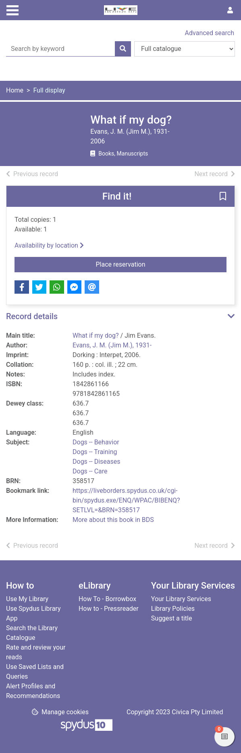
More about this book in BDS (113, 520)
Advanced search (209, 33)
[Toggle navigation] (12, 9)
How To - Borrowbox (107, 599)
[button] (222, 196)
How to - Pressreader (109, 608)
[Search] (123, 49)
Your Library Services (181, 599)
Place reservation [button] (148, 263)
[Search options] (184, 49)
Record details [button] (32, 316)
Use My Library (27, 599)
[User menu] (230, 10)
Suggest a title (171, 618)
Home (14, 90)
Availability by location (49, 245)
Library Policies (173, 608)
